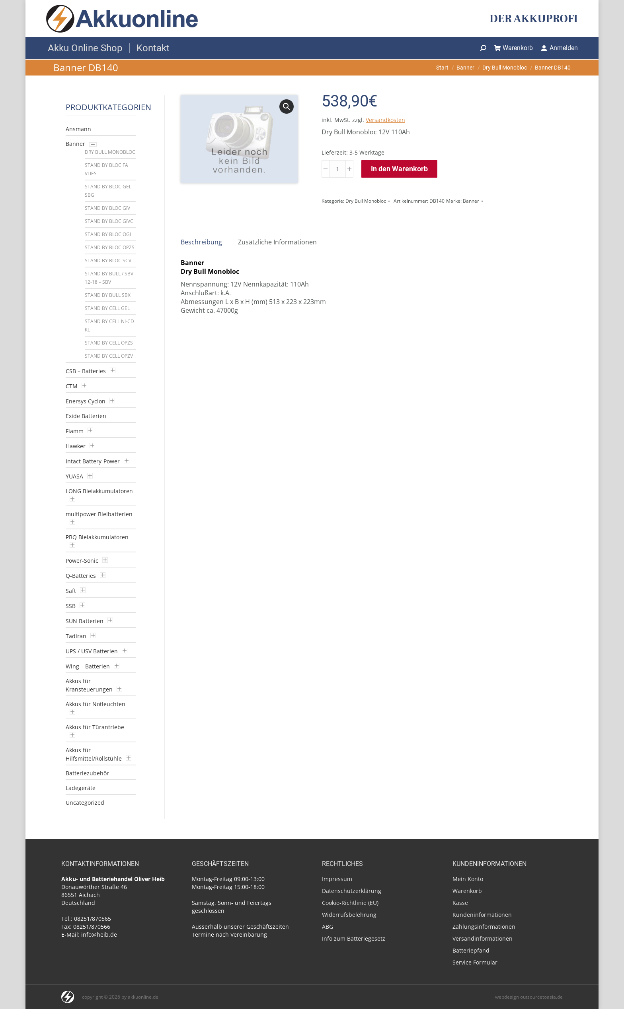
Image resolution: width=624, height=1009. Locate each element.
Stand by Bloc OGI (108, 234)
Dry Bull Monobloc (365, 201)
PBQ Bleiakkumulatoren (97, 537)
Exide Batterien (86, 416)
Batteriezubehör (87, 773)
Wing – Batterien (88, 666)
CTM (72, 386)
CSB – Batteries (86, 371)
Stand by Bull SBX (108, 295)
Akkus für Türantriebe (95, 727)
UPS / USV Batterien (92, 651)
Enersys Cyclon (85, 401)
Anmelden (559, 48)
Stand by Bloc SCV (108, 260)
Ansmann (78, 129)
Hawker (76, 446)
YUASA (74, 476)
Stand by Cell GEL (107, 308)
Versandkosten (385, 120)
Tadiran (76, 636)
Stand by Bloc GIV (107, 208)
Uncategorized (85, 802)
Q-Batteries (81, 575)
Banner (471, 201)
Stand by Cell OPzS (109, 342)
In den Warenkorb (399, 169)
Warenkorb (513, 48)
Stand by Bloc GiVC (109, 221)
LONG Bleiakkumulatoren (99, 491)
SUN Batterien (84, 621)
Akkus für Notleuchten (95, 704)
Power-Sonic (82, 560)
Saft (71, 591)
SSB (71, 606)
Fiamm (75, 431)
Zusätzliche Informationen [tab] (277, 242)
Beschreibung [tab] (201, 242)
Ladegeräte (81, 788)
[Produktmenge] (337, 169)
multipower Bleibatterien (99, 514)
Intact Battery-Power (93, 461)
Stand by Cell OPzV (109, 355)
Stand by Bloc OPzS (110, 247)
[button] (286, 106)
